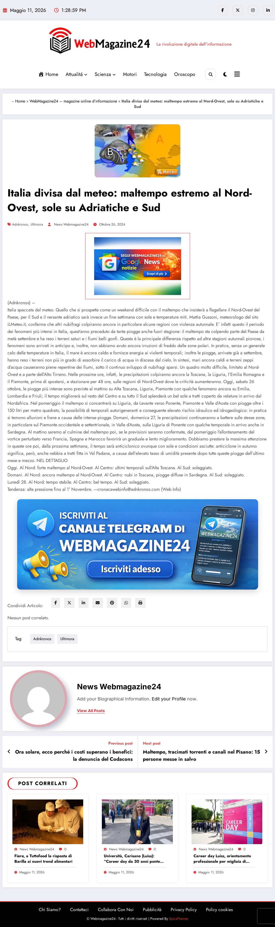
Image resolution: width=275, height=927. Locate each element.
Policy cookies (219, 909)
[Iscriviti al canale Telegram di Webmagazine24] (137, 544)
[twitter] (69, 603)
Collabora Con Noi (116, 909)
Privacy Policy (184, 909)
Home (20, 101)
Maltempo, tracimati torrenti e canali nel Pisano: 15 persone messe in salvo (201, 755)
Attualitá (76, 74)
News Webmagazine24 (71, 224)
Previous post (120, 743)
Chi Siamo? (50, 909)
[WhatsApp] (126, 603)
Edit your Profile (169, 698)
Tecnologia (155, 74)
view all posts (91, 710)
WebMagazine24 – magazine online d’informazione (73, 101)
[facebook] (55, 603)
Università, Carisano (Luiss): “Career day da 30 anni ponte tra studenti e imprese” (132, 858)
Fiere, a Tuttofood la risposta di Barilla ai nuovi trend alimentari (43, 858)
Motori (130, 74)
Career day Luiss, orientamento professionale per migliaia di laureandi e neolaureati (222, 858)
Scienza (105, 74)
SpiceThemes (178, 918)
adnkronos (20, 224)
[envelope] (97, 603)
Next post (151, 743)
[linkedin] (83, 603)
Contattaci (79, 909)
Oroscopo (184, 74)
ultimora (37, 224)
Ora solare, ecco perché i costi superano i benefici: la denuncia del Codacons (74, 755)
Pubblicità (152, 909)
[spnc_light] (225, 74)
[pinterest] (112, 603)
